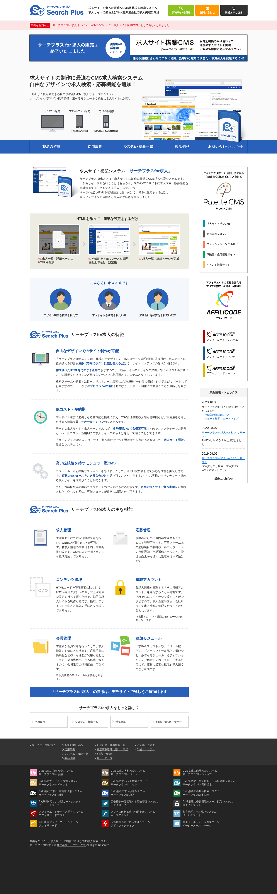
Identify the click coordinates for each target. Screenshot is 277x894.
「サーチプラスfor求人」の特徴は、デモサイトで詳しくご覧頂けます (109, 692)
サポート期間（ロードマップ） (222, 418)
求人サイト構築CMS (219, 223)
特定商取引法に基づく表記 (112, 749)
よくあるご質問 (146, 745)
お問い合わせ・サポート (170, 721)
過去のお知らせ (223, 478)
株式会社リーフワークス (71, 845)
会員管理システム (217, 233)
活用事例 (40, 721)
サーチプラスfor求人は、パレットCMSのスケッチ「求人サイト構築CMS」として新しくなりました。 (101, 25)
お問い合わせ (104, 753)
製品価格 (120, 721)
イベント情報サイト (218, 264)
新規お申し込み (74, 745)
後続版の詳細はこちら (217, 414)
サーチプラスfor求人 (44, 745)
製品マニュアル (146, 749)
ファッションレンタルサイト (224, 244)
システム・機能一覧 (87, 721)
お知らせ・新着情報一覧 (111, 745)
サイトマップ (104, 758)
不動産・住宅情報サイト (221, 254)
